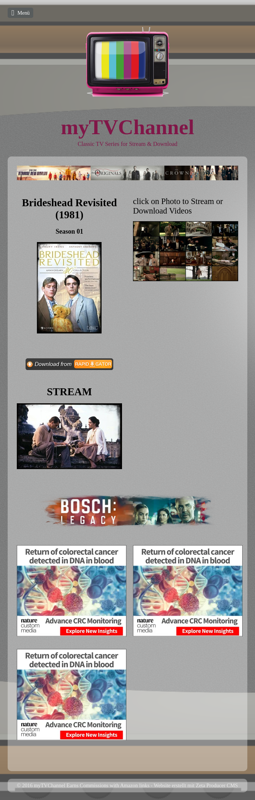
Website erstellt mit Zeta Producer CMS (196, 785)
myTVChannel (127, 127)
